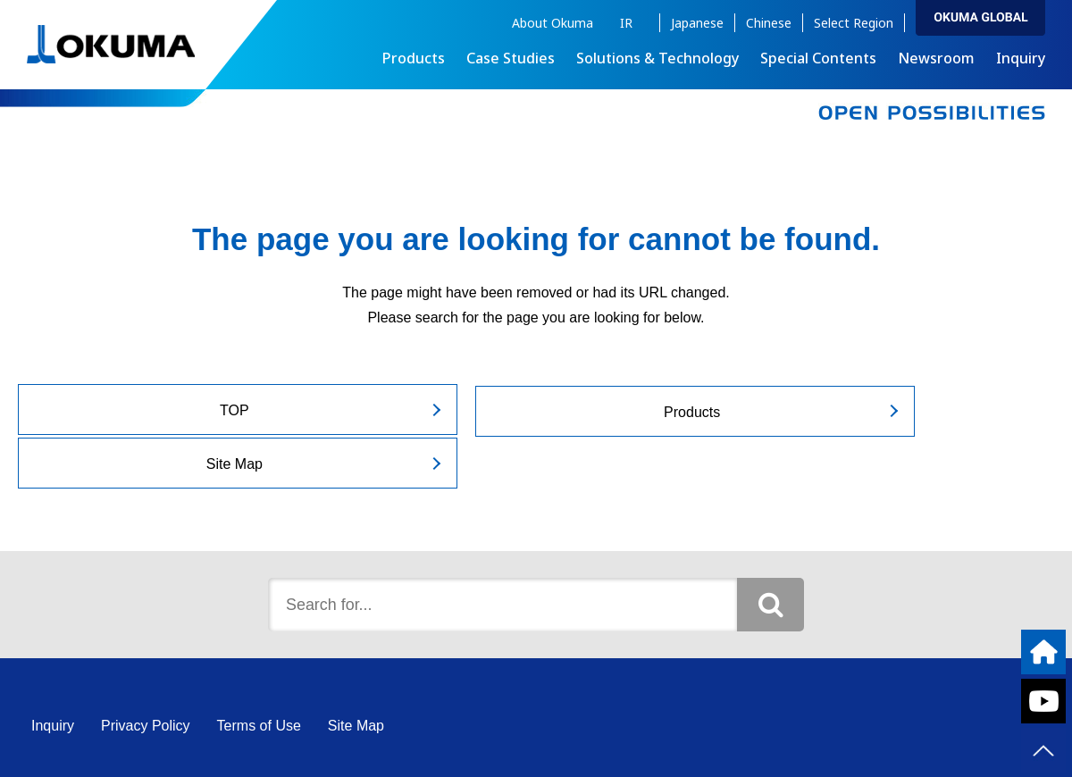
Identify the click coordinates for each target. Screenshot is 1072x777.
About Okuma (552, 22)
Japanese (697, 22)
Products (532, 410)
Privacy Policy (145, 672)
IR (626, 22)
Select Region (853, 22)
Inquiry (1020, 58)
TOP (180, 410)
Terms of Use (259, 672)
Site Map (885, 410)
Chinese (768, 22)
